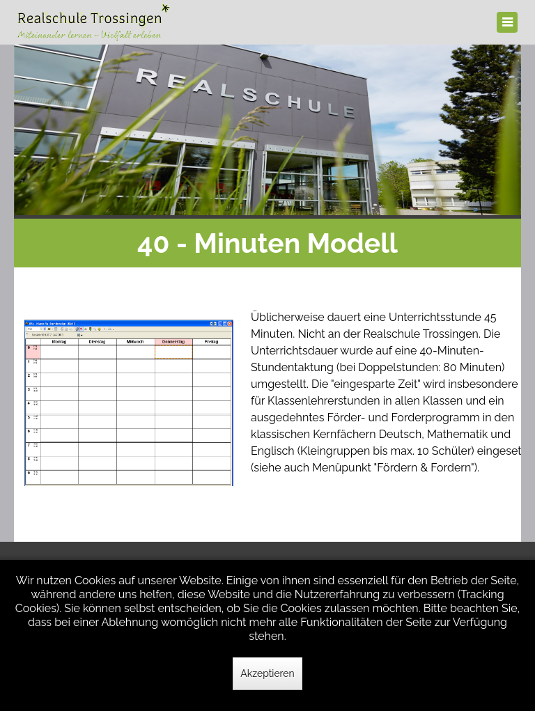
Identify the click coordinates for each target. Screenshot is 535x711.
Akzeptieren (267, 673)
